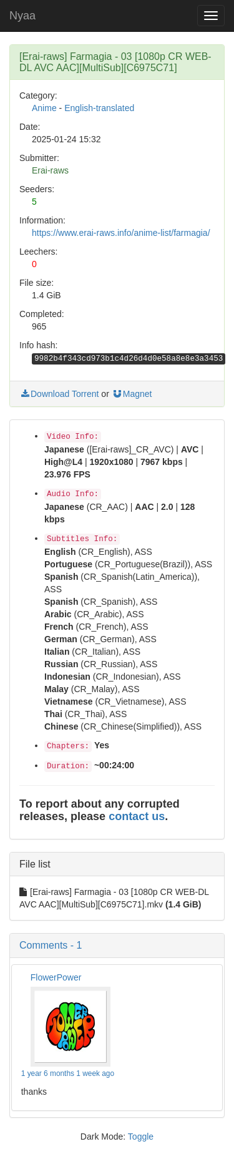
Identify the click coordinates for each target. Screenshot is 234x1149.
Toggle (141, 1137)
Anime (44, 108)
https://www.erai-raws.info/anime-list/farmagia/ (121, 233)
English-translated (99, 108)
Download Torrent (59, 394)
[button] (117, 945)
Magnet (132, 394)
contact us (137, 816)
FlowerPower (56, 977)
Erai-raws (50, 170)
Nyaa (22, 15)
